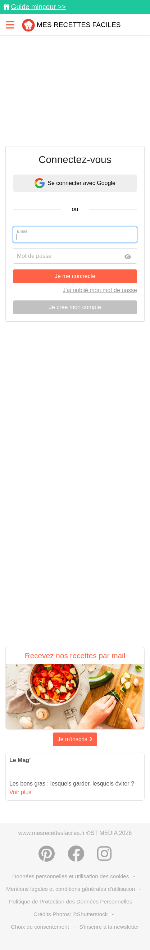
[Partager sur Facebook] (76, 853)
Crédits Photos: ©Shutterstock (70, 914)
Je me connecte (75, 276)
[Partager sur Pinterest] (46, 853)
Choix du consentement (40, 927)
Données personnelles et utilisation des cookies (70, 876)
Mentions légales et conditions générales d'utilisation (70, 889)
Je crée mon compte (75, 307)
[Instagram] (104, 853)
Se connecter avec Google (75, 183)
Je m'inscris (75, 739)
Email (22, 231)
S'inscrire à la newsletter (109, 927)
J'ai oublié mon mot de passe (100, 290)
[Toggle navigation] (10, 24)
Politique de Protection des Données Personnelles (70, 901)
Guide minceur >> (38, 6)
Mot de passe (34, 256)
